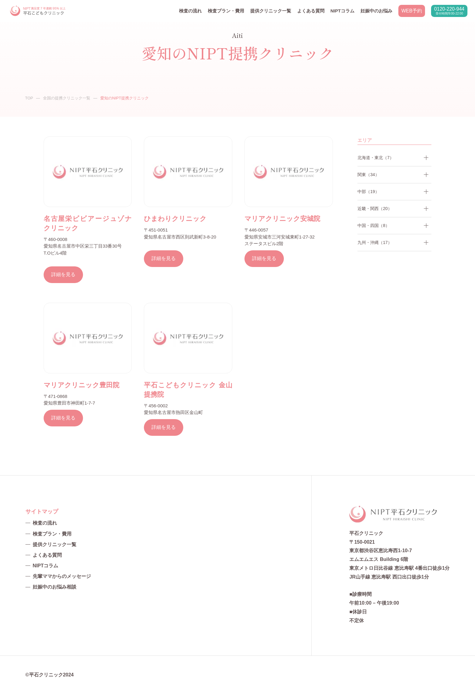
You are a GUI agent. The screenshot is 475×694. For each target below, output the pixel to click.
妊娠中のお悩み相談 (54, 586)
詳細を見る (63, 274)
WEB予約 (411, 10)
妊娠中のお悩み (376, 10)
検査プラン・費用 (226, 10)
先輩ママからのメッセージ (62, 576)
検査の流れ (190, 10)
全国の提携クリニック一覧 (66, 98)
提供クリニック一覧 (270, 10)
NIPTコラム (342, 10)
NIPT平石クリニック (38, 11)
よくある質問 (310, 10)
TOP (29, 98)
